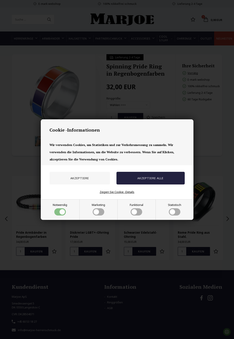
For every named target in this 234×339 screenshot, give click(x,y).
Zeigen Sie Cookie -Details (117, 192)
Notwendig (60, 209)
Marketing (98, 209)
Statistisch (174, 209)
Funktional (136, 209)
